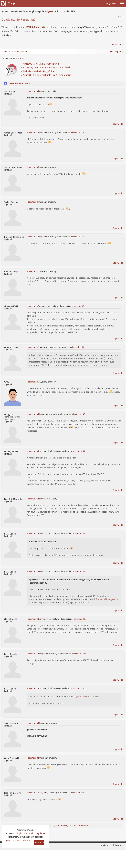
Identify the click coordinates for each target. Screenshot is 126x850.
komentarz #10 (33, 414)
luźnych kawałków (80, 696)
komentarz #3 (33, 167)
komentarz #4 (33, 202)
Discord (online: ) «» (19, 83)
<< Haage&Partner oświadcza (15, 51)
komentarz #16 (33, 654)
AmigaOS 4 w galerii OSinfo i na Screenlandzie (47, 75)
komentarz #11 (33, 451)
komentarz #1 (33, 91)
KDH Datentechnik (35, 27)
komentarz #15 (33, 619)
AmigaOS (49, 11)
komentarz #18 (33, 723)
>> (122, 51)
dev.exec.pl (119, 845)
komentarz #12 (33, 499)
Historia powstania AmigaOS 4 (38, 71)
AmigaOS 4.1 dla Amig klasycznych (41, 63)
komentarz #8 (33, 347)
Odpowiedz (118, 124)
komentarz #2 (33, 132)
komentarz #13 (33, 533)
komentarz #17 (33, 688)
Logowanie (111, 3)
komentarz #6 (33, 271)
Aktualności (61, 825)
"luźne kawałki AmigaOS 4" (105, 599)
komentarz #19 (33, 758)
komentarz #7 (33, 306)
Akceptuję (39, 842)
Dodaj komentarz (116, 44)
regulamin (40, 833)
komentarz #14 (33, 571)
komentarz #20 (33, 793)
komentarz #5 (33, 237)
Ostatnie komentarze (79, 825)
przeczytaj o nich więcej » (18, 840)
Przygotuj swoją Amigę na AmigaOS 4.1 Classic (47, 67)
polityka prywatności (24, 833)
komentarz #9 (33, 382)
